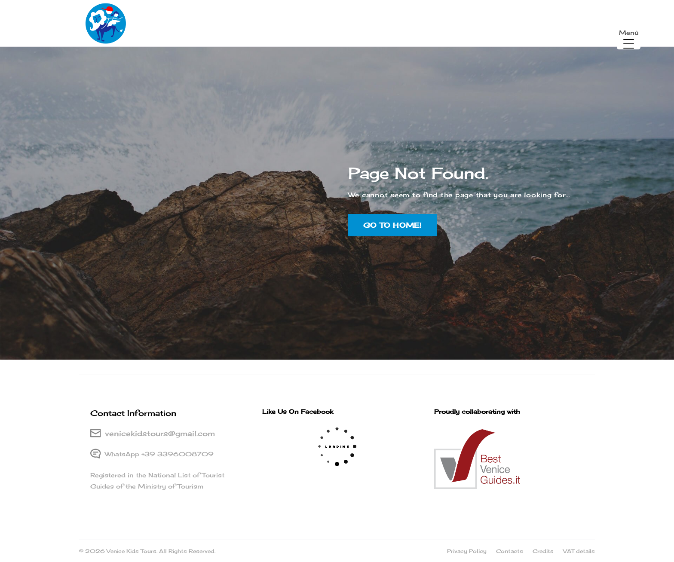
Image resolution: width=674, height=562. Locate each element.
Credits (543, 551)
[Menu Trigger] (628, 37)
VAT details (579, 551)
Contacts (509, 551)
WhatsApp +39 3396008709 (159, 454)
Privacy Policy (467, 551)
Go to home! (392, 240)
